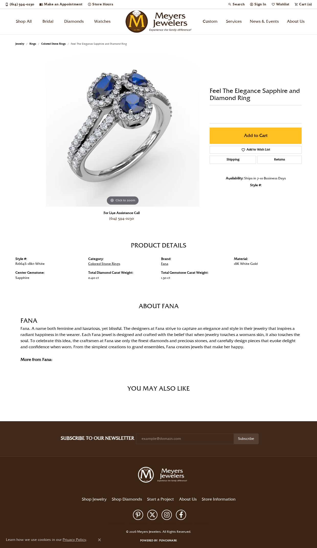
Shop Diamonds (127, 499)
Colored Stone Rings (53, 44)
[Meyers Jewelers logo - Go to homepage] (158, 21)
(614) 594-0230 (121, 218)
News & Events (264, 21)
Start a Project (160, 499)
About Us (295, 21)
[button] (236, 4)
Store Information (218, 499)
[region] (122, 130)
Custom (210, 21)
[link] (19, 4)
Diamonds (74, 21)
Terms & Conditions (163, 523)
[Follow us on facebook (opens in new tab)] (181, 515)
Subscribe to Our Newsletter (97, 438)
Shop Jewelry (94, 499)
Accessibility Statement (194, 523)
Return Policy (116, 523)
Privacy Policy (137, 523)
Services (234, 21)
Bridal (47, 21)
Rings (32, 44)
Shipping (233, 159)
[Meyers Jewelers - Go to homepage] (163, 475)
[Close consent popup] (99, 539)
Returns (279, 159)
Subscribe (246, 438)
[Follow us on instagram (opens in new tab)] (167, 515)
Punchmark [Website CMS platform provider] (168, 540)
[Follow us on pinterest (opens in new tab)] (138, 515)
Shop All (24, 21)
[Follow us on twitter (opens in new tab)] (152, 515)
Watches (102, 21)
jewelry (19, 44)
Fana (164, 263)
